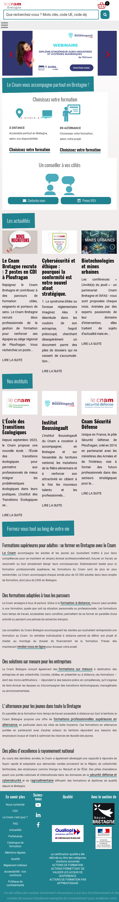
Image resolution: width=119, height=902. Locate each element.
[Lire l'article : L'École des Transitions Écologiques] (19, 454)
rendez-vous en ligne (31, 646)
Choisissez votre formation (29, 149)
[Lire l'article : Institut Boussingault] (59, 449)
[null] (100, 5)
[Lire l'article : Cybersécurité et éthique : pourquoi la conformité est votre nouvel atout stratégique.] (59, 302)
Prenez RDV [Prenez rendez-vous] (86, 200)
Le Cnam (9, 553)
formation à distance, (76, 603)
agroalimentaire (42, 780)
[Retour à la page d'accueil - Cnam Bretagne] (31, 5)
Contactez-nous (33, 200)
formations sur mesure (75, 669)
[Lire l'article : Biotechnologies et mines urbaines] (99, 288)
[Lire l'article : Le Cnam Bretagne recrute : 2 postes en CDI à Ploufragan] (19, 296)
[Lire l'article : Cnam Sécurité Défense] (99, 443)
